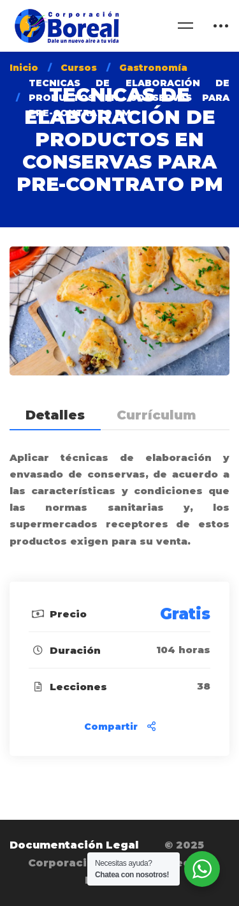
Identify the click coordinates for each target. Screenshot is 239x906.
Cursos (79, 67)
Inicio (24, 67)
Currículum (156, 415)
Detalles (55, 415)
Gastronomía (153, 67)
